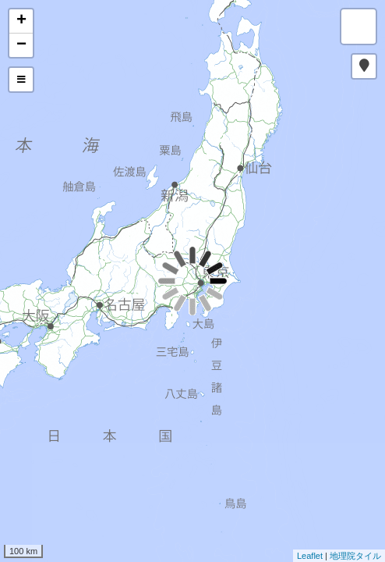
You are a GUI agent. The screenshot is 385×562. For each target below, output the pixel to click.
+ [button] (21, 21)
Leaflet (310, 555)
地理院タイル (355, 555)
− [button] (21, 45)
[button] (364, 66)
